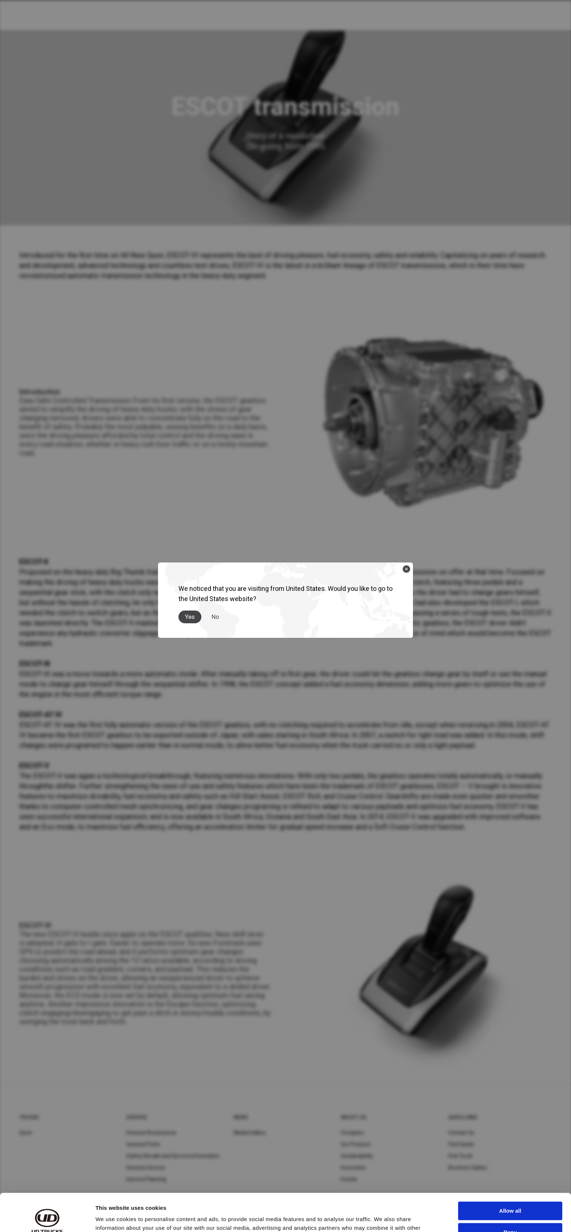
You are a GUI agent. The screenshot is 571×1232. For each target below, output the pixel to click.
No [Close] (215, 616)
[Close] (406, 569)
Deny (510, 1193)
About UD (353, 1117)
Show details (112, 1218)
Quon (25, 1133)
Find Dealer (461, 1144)
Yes (190, 616)
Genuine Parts (143, 1144)
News (241, 1117)
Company (352, 1133)
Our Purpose (356, 1144)
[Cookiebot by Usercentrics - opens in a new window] (47, 1217)
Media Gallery (250, 1133)
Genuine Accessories (151, 1133)
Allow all (510, 1172)
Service (136, 1117)
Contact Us (461, 1133)
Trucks (29, 1117)
